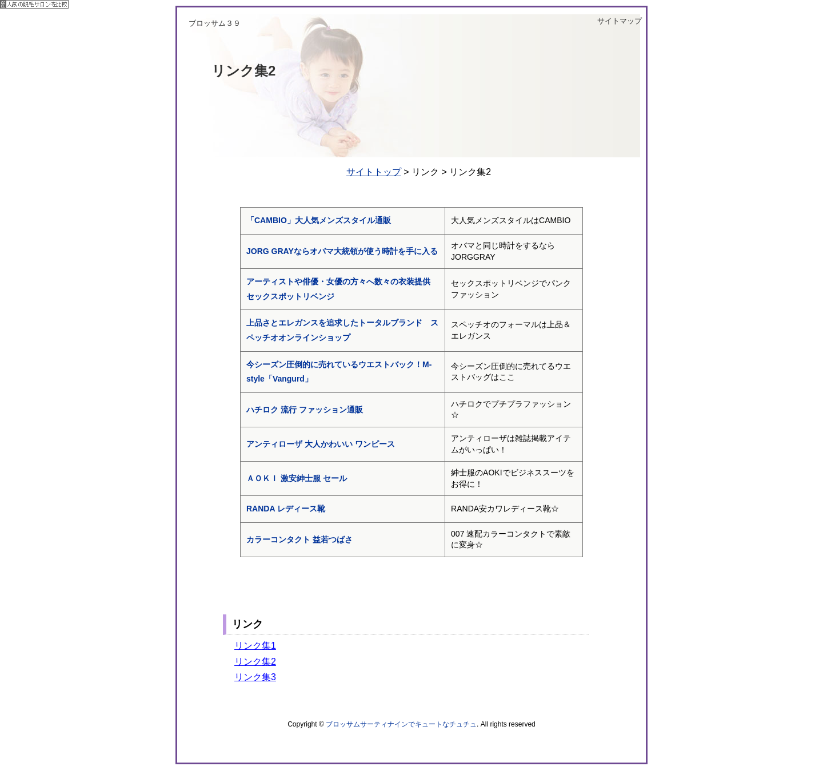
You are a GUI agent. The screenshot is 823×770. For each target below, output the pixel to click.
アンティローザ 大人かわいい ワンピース (320, 443)
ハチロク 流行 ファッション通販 (304, 409)
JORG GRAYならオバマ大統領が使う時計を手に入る (346, 251)
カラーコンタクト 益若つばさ (299, 539)
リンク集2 (255, 661)
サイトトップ (373, 172)
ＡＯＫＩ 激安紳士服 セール (296, 478)
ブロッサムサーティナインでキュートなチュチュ (401, 724)
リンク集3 (255, 677)
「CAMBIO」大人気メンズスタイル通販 (318, 220)
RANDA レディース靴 (285, 508)
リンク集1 (255, 645)
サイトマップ (619, 21)
